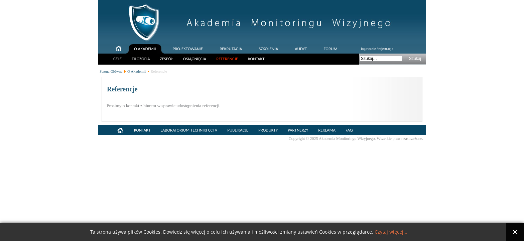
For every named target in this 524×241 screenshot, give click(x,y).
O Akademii (136, 71)
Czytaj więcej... (391, 232)
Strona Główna (111, 71)
